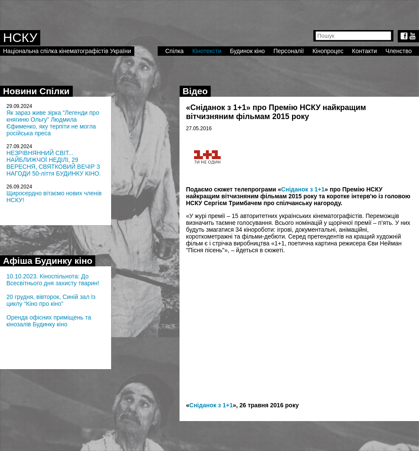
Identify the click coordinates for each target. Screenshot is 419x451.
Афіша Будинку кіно (47, 261)
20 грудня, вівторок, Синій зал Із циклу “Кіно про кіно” (50, 300)
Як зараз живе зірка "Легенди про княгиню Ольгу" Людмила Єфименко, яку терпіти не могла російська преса (52, 123)
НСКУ (20, 37)
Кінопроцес (328, 51)
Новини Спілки (36, 91)
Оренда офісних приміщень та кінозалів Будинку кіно (48, 321)
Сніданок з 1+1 (303, 189)
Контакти (364, 51)
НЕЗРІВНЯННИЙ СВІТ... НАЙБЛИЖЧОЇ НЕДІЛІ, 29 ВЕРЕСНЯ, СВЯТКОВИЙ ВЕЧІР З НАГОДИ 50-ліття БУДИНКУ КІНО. (53, 163)
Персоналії (288, 51)
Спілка (174, 51)
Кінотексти (206, 51)
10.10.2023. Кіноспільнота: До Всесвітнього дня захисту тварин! (52, 280)
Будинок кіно (247, 51)
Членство (399, 51)
